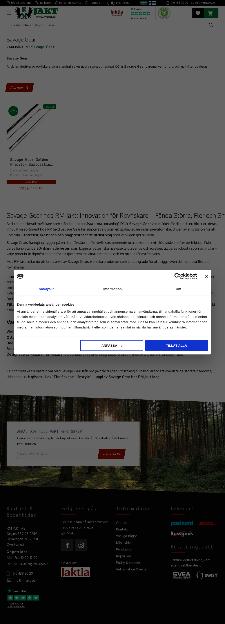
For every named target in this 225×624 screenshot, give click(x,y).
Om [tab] (178, 289)
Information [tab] (112, 289)
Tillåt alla (176, 345)
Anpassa (111, 345)
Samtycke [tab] (46, 289)
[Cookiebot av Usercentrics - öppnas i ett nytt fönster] (177, 276)
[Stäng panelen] (206, 276)
